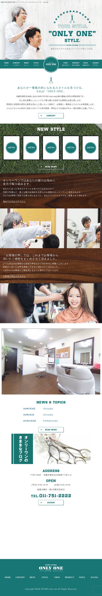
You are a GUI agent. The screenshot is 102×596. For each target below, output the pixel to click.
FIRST (57, 577)
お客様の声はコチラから (14, 276)
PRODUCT (69, 577)
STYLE (45, 577)
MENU (32, 577)
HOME (8, 577)
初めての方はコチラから (14, 201)
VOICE (82, 577)
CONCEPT (20, 577)
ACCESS (94, 577)
